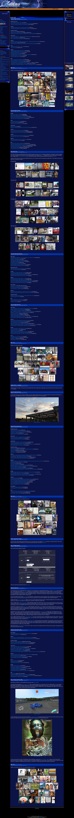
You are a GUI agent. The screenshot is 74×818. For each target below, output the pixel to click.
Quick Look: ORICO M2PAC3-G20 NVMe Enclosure (19, 331)
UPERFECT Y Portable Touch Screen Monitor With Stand (20, 312)
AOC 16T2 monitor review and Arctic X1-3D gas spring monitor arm (22, 308)
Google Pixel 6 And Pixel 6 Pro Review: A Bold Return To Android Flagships (23, 33)
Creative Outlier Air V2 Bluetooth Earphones (18, 310)
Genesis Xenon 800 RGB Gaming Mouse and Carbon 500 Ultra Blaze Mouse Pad (24, 324)
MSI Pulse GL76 (13, 452)
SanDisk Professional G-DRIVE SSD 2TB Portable (19, 332)
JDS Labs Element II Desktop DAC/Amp (17, 650)
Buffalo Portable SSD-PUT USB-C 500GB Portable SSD (20, 475)
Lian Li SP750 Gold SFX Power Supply (17, 287)
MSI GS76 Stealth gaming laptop (16, 641)
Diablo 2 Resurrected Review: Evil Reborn (17, 484)
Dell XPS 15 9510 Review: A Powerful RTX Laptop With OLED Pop (22, 449)
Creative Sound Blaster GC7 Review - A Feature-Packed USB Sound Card (22, 444)
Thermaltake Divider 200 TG (15, 337)
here (11, 388)
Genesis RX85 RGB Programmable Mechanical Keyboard (20, 320)
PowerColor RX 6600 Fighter (15, 259)
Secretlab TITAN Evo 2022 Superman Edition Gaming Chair (20, 491)
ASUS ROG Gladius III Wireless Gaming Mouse (18, 139)
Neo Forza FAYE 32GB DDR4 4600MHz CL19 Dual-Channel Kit (21, 637)
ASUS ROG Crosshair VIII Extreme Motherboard (19, 432)
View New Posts (3, 53)
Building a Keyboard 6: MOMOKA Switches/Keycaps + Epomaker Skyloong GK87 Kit (25, 41)
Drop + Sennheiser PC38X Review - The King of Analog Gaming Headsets (23, 311)
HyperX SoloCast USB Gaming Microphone (18, 317)
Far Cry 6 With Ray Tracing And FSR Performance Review (20, 480)
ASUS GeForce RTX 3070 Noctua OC (17, 146)
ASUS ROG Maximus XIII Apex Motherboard (18, 268)
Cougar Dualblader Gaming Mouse (16, 657)
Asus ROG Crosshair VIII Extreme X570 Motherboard (19, 24)
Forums (1, 27)
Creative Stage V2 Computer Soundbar (17, 647)
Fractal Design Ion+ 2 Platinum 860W (17, 288)
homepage (60, 8)
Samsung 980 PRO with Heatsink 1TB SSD (18, 50)
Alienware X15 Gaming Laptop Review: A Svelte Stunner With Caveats (22, 295)
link (25, 18)
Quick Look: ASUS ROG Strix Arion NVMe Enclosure (19, 117)
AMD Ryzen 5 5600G (14, 433)
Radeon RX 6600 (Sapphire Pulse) (16, 258)
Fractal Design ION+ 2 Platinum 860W (17, 488)
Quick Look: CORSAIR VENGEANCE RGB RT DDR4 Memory (21, 281)
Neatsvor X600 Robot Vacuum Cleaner (17, 299)
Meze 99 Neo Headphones (15, 37)
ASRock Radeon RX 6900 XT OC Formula (18, 439)
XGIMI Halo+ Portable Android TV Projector (18, 649)
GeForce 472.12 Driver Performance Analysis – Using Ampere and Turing (22, 675)
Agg (26, 19)
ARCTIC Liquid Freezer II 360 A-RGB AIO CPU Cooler (20, 135)
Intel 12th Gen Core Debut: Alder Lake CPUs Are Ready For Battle (21, 23)
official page (54, 590)
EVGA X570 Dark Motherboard (16, 269)
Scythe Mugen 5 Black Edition (15, 493)
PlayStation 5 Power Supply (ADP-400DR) (18, 286)
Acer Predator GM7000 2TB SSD (16, 667)
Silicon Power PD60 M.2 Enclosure (16, 115)
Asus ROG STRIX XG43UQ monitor (17, 300)
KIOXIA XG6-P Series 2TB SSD (16, 114)
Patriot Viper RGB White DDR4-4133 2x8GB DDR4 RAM (20, 144)
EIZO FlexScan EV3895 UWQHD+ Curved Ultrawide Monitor (21, 648)
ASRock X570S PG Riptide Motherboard (17, 434)
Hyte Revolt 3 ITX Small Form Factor (17, 123)
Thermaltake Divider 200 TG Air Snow (17, 46)
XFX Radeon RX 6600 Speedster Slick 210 (18, 261)
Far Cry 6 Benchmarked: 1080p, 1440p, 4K (18, 483)
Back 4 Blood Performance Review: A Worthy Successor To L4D (21, 291)
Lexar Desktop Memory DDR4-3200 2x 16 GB (18, 279)
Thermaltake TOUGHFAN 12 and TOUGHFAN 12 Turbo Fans (21, 28)
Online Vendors (3, 42)
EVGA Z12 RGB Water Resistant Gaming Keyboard (19, 656)
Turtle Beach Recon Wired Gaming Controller (18, 321)
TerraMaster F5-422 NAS (15, 330)
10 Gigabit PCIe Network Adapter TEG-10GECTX (19, 63)
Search (1, 31)
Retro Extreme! (69, 106)
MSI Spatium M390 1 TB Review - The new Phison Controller (21, 54)
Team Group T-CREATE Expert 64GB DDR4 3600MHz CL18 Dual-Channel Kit (24, 455)
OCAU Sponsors (3, 40)
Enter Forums (2, 51)
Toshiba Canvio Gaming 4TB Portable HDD (18, 666)
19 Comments (17, 342)
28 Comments (22, 545)
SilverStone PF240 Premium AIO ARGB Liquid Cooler (19, 27)
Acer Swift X (13, 450)
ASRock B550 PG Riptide (15, 147)
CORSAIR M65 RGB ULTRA (15, 655)
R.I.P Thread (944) (3, 67)
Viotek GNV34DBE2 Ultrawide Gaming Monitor (18, 646)
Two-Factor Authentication (22, 156)
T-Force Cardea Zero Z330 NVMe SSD (69, 82)
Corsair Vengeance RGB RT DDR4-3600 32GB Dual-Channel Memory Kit (23, 638)
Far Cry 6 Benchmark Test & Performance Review (19, 482)
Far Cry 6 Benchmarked (14, 478)
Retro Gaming (36, 682)
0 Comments (22, 18)
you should (25, 596)
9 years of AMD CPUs (21, 599)
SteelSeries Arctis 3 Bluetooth (15, 314)
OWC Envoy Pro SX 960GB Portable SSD (17, 118)
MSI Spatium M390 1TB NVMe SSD (17, 52)
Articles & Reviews (3, 26)
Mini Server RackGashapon (69, 70)
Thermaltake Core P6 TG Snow (16, 339)
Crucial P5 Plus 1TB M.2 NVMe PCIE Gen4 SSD (19, 116)
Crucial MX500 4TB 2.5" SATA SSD (17, 55)
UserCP (1, 54)
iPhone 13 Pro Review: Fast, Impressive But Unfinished (20, 643)
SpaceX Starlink (69, 75)
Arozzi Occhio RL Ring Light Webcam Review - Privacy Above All (21, 316)
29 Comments (17, 496)
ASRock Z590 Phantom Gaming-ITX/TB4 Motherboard (20, 674)
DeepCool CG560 (13, 47)
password (42, 155)
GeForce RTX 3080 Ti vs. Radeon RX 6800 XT (18, 437)
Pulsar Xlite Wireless (14, 42)
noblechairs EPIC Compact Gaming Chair (17, 143)
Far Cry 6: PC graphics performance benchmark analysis (20, 481)
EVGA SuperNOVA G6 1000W (16, 148)
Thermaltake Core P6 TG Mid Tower (16, 336)
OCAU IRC (2, 41)
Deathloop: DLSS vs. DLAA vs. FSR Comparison (19, 132)
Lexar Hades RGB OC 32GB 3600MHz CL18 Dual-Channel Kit (21, 62)
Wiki (1, 28)
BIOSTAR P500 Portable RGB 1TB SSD (17, 473)
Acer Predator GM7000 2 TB (15, 669)
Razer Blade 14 (13, 448)
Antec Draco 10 (13, 338)
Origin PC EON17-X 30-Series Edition (17, 32)
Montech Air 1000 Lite (14, 122)
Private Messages (3, 52)
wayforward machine (21, 625)
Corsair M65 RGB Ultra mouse (16, 140)
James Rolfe (41, 816)
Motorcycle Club (3, 43)
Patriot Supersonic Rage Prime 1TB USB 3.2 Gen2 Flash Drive (21, 333)
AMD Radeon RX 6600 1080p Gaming (17, 260)
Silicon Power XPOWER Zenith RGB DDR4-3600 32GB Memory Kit (22, 280)
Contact (1, 33)
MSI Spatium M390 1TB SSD (15, 53)
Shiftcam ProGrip (13, 126)
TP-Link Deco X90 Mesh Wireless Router (17, 492)
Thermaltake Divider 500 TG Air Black (17, 662)
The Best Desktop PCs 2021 (15, 296)
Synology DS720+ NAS (69, 94)
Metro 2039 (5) (3, 66)
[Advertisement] (37, 812)
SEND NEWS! (3, 22)
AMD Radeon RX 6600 (14, 262)
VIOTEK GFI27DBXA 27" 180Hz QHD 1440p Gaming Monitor (21, 36)
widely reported (24, 591)
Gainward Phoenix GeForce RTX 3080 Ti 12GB (18, 264)
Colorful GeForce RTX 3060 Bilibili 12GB (17, 438)
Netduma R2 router (14, 301)
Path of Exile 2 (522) (4, 73)
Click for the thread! (37, 713)
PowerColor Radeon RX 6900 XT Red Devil (18, 265)
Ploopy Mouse (13, 463)
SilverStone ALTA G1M (14, 660)
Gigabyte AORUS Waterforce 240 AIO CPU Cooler (19, 275)
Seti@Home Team (3, 36)
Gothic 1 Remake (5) (4, 72)
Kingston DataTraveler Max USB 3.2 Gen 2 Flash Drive (20, 670)
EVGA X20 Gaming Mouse (15, 464)
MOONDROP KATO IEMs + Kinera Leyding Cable (19, 442)
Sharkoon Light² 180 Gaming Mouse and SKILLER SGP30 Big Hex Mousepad (23, 43)
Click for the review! (37, 422)
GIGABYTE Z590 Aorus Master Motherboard (18, 431)
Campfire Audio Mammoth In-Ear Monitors (18, 443)
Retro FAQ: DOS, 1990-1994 (45, 759)
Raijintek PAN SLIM (14, 661)
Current (1, 20)
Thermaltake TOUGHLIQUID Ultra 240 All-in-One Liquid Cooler (21, 274)
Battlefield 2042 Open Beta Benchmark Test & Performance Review (22, 479)
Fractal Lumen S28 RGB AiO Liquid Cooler (18, 273)
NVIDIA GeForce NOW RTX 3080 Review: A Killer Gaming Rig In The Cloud (23, 64)
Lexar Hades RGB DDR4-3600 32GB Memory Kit (19, 282)
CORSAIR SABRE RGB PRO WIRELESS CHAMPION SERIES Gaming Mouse (24, 469)
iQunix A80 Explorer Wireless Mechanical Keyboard (19, 323)
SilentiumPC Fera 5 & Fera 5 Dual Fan (17, 136)
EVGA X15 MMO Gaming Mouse (16, 467)
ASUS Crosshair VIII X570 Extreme (16, 22)
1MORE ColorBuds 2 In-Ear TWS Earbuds (18, 309)
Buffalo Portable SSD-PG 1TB (15, 665)
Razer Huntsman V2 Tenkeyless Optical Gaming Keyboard (20, 325)
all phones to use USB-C (23, 602)
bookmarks (71, 8)
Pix (1, 30)
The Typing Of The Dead (34, 716)
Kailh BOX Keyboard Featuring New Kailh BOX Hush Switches (21, 466)
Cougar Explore (13, 673)
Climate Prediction (3, 37)
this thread (54, 156)
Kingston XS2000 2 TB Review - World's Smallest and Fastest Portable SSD (23, 474)
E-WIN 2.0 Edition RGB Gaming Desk (17, 59)
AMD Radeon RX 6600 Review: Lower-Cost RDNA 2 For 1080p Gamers (22, 257)
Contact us (40, 817)
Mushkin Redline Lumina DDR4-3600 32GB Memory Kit (20, 457)
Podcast (1, 29)
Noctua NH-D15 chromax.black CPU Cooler (18, 272)
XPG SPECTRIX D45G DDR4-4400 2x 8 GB (18, 278)
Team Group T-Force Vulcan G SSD (69, 88)
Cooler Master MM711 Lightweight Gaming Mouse (19, 468)
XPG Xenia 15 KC (14, 31)
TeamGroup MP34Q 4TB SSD (15, 56)
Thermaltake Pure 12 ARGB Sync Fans (17, 676)
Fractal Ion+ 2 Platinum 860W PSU (16, 487)
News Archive (2, 21)
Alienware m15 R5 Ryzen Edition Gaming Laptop (19, 145)
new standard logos (43, 611)
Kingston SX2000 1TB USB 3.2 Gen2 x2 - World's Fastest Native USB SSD (23, 472)
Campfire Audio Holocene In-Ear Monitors (17, 315)
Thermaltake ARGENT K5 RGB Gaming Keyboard (19, 465)
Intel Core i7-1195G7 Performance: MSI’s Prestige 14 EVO (20, 642)
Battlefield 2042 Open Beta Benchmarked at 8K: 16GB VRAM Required (22, 292)
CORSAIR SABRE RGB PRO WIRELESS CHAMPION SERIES (21, 654)
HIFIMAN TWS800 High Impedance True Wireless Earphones (21, 127)
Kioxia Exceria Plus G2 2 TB (15, 329)
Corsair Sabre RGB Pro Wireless (16, 322)
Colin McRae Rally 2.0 (25, 684)
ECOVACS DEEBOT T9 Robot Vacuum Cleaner (18, 60)
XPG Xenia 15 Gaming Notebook (16, 451)
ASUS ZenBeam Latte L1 (15, 313)
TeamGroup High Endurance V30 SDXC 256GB (18, 51)
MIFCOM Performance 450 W (15, 634)
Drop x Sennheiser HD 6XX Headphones (17, 38)
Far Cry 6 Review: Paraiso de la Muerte (17, 130)
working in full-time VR (29, 616)
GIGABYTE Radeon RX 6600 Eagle (16, 263)
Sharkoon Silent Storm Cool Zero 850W (17, 61)
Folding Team (2, 35)
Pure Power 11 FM (14, 285)
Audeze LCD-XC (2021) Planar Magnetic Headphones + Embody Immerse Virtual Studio (25, 651)
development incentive (31, 620)
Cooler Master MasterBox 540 (15, 121)
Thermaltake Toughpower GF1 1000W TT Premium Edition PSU (21, 633)
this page (44, 541)
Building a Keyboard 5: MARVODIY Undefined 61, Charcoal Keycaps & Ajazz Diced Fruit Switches (27, 461)
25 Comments (17, 764)
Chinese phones (25, 606)
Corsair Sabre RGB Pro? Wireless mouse (17, 462)
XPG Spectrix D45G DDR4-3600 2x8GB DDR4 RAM (19, 458)
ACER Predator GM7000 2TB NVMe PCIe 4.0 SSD (19, 668)
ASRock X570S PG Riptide (15, 430)
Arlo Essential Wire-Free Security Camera (17, 445)
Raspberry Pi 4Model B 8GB (69, 100)
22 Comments (17, 67)
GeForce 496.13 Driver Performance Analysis (18, 131)
